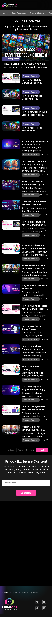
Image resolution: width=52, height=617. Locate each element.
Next (42, 450)
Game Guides (37, 13)
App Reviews (19, 13)
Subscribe (26, 493)
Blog (15, 592)
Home (5, 13)
